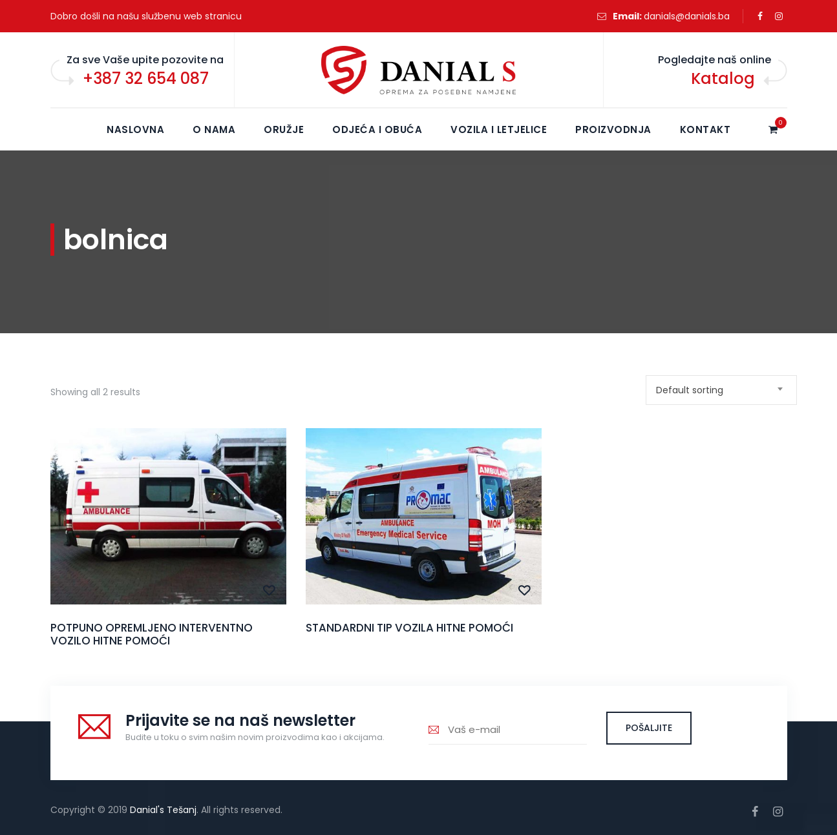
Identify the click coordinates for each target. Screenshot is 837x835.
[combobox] (721, 390)
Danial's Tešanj (163, 809)
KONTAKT (705, 129)
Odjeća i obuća (377, 129)
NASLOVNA (135, 129)
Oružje (284, 129)
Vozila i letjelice (498, 129)
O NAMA (214, 129)
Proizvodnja (613, 129)
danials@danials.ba (687, 16)
